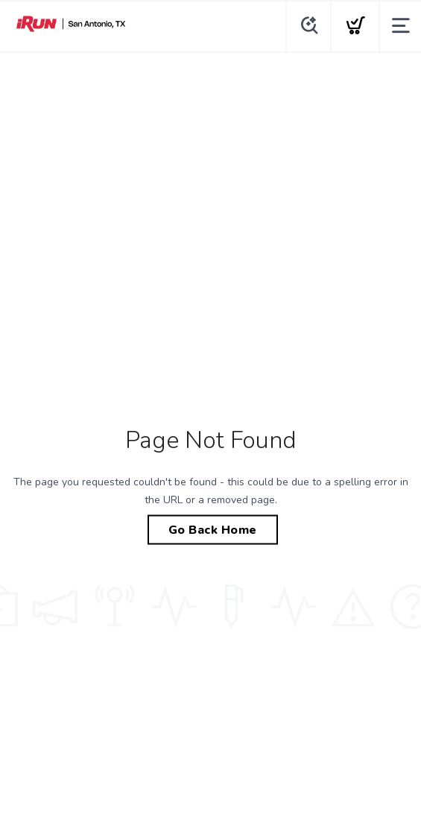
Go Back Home (212, 530)
